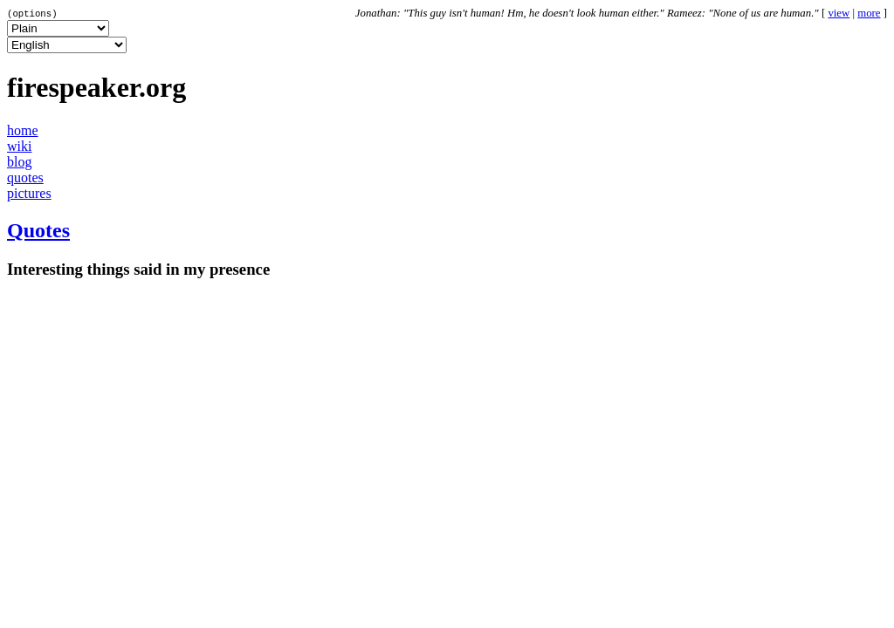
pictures (29, 193)
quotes (25, 177)
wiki (19, 146)
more (868, 13)
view (838, 13)
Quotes (38, 230)
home (22, 130)
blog (19, 161)
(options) (32, 13)
